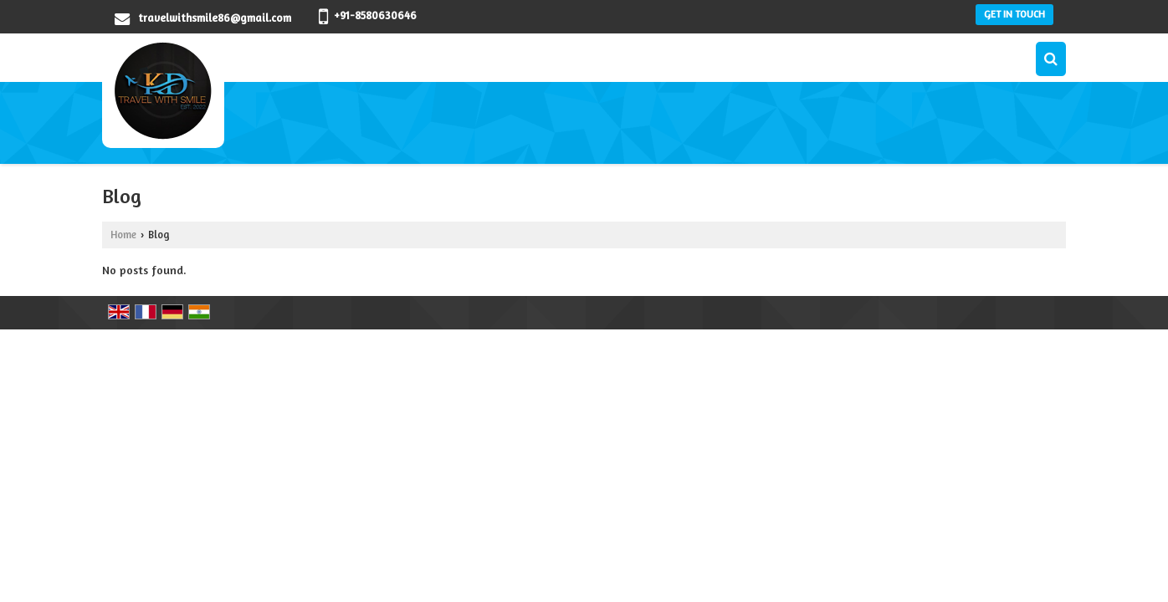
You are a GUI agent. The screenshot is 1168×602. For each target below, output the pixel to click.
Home (123, 234)
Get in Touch (1014, 14)
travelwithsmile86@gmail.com (214, 17)
